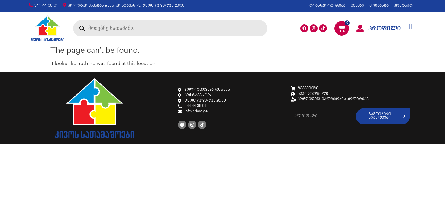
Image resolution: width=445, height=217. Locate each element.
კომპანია (379, 6)
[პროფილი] (360, 28)
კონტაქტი (404, 6)
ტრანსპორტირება (327, 6)
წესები (357, 6)
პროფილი (384, 29)
